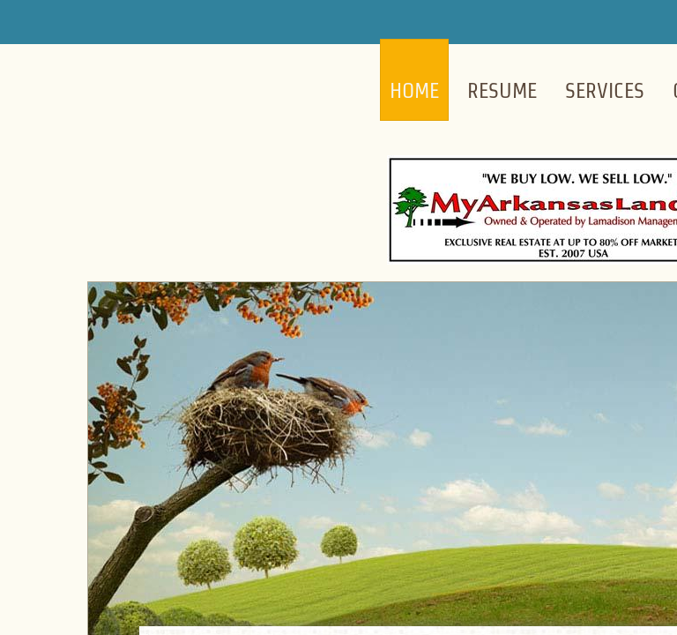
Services (604, 90)
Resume (502, 90)
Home (414, 90)
